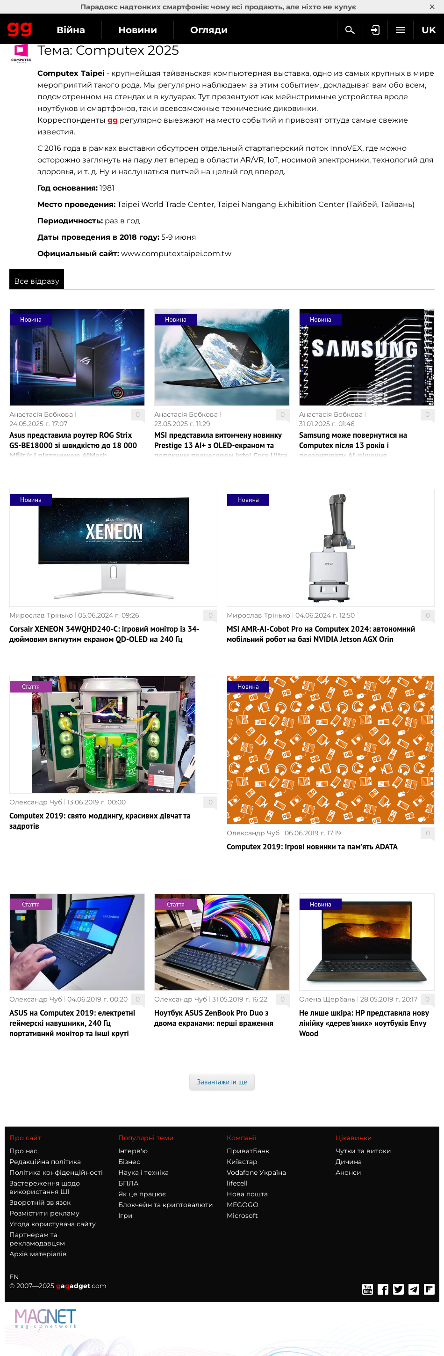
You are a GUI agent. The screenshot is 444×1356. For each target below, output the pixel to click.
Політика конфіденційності (56, 1172)
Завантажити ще (222, 1081)
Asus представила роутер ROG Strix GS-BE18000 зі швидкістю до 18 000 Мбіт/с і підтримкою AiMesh (73, 445)
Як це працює (142, 1194)
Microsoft (242, 1215)
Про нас (23, 1151)
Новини (137, 30)
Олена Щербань (327, 999)
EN (14, 1277)
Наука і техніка (143, 1172)
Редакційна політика (45, 1161)
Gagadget (20, 28)
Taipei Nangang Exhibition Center (280, 204)
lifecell (237, 1183)
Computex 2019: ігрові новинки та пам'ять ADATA (312, 846)
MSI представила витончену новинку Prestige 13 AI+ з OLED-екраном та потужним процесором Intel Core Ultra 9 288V (220, 450)
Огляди (209, 30)
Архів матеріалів (38, 1254)
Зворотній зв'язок (40, 1202)
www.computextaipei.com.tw (176, 253)
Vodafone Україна (256, 1172)
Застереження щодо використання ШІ (44, 1187)
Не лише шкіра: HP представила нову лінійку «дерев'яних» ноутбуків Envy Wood (364, 1023)
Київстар (242, 1161)
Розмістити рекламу (44, 1213)
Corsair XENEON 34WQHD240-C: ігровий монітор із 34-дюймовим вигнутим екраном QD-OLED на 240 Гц (104, 634)
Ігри (125, 1215)
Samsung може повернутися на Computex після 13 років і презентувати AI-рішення (353, 445)
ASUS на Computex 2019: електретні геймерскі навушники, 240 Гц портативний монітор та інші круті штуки (72, 1028)
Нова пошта (247, 1194)
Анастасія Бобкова (41, 414)
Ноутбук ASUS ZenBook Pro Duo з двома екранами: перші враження (213, 1018)
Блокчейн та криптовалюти (165, 1205)
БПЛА (128, 1183)
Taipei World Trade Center (165, 204)
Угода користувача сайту (52, 1224)
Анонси (348, 1172)
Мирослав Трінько (41, 615)
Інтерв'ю (133, 1151)
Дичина (349, 1161)
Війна (71, 30)
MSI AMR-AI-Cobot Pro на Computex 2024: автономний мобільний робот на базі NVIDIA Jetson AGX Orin (321, 634)
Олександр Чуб (35, 802)
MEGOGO (242, 1205)
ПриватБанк (248, 1151)
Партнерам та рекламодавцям (37, 1239)
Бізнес (129, 1161)
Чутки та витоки (363, 1151)
